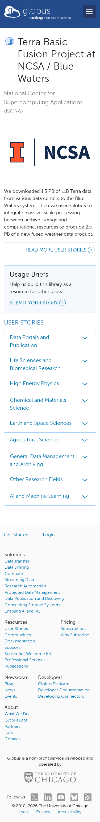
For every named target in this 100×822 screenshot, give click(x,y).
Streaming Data (19, 580)
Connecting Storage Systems (32, 605)
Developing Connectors (61, 697)
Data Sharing (17, 567)
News (10, 690)
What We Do (17, 714)
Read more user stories (61, 251)
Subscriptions (73, 629)
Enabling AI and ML (22, 611)
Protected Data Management (32, 593)
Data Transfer (17, 561)
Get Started (16, 535)
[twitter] (34, 797)
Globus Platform (53, 684)
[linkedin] (48, 797)
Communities (18, 635)
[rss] (88, 797)
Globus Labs (16, 720)
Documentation (20, 641)
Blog (9, 684)
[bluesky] (74, 797)
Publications (16, 666)
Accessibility (69, 812)
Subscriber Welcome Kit (28, 654)
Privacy (43, 812)
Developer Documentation (64, 690)
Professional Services (25, 660)
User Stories (16, 629)
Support (12, 648)
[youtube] (61, 797)
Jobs (9, 733)
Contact (12, 739)
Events (11, 697)
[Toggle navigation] (89, 11)
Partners (12, 727)
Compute (14, 574)
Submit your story (38, 304)
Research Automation (25, 586)
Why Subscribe (75, 635)
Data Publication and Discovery (34, 599)
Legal (24, 812)
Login (49, 535)
